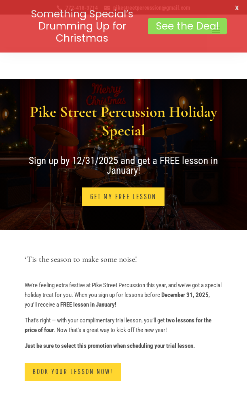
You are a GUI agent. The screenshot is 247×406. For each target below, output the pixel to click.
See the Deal (187, 26)
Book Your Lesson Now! (73, 364)
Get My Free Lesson (123, 189)
